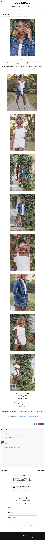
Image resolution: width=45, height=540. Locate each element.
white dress (26, 16)
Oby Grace (22, 2)
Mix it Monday (36, 416)
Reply (6, 439)
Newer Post (3, 470)
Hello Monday (32, 416)
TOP (23, 393)
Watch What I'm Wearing (21, 416)
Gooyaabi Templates (30, 537)
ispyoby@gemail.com (27, 503)
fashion (10, 16)
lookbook (15, 16)
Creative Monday (16, 416)
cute (8, 16)
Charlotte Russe (24, 395)
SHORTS (27, 393)
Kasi (5, 441)
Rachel (6, 432)
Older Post (41, 470)
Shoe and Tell (25, 416)
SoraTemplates (18, 537)
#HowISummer (29, 416)
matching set (19, 16)
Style (23, 16)
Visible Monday (12, 416)
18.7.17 (7, 433)
